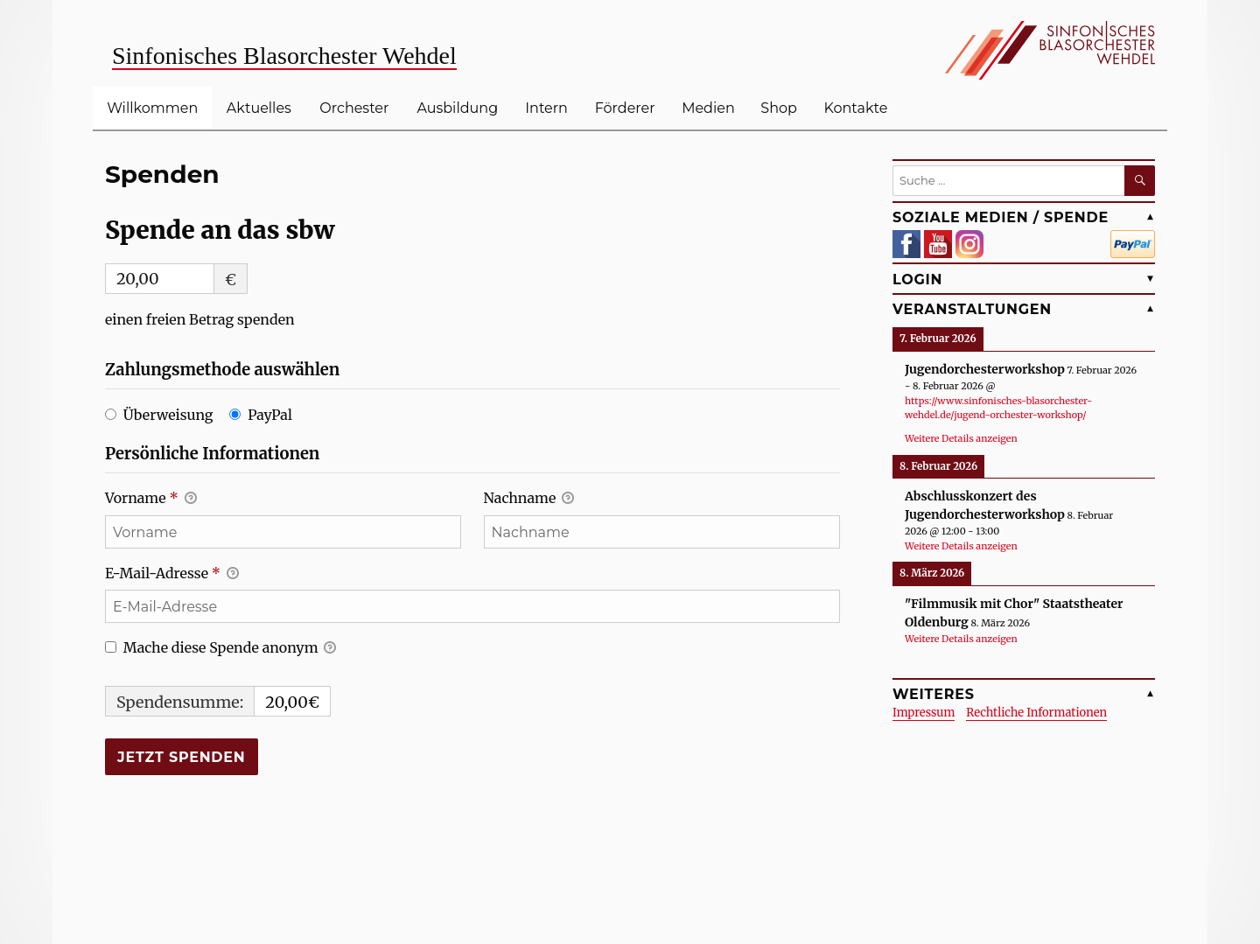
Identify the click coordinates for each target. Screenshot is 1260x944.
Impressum (923, 712)
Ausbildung (457, 108)
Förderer (625, 108)
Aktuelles (259, 108)
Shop (778, 108)
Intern (546, 108)
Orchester (353, 108)
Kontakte (856, 108)
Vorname (151, 499)
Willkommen (152, 108)
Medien (708, 108)
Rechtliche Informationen (1036, 712)
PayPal (270, 414)
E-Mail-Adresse (172, 574)
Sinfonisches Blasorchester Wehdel (284, 55)
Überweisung (168, 414)
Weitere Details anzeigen (961, 438)
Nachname (529, 499)
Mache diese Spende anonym (220, 649)
